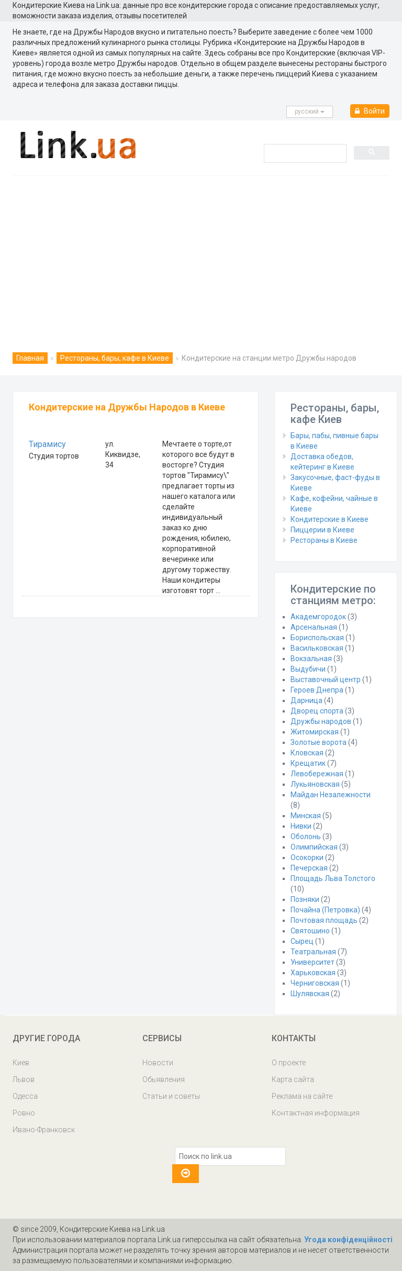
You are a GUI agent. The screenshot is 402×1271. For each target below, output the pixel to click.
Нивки (301, 826)
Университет (312, 962)
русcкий (310, 111)
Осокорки (307, 857)
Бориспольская (317, 637)
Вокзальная (311, 658)
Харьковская (313, 972)
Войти (370, 111)
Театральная (313, 951)
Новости (157, 1062)
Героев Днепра (317, 690)
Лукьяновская (315, 784)
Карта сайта (293, 1079)
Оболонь (306, 836)
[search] (304, 153)
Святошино (310, 931)
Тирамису (47, 444)
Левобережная (317, 774)
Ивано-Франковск (44, 1129)
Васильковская (317, 648)
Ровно (24, 1113)
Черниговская (315, 983)
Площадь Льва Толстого (333, 878)
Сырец (302, 941)
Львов (24, 1079)
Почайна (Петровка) (325, 910)
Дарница (306, 700)
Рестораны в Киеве (324, 540)
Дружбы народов (321, 721)
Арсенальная (314, 627)
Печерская (309, 868)
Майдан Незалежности (331, 794)
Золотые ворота (319, 742)
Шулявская (310, 993)
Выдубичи (308, 669)
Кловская (307, 753)
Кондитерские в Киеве (329, 519)
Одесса (25, 1096)
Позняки (305, 899)
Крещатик (308, 763)
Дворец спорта (317, 711)
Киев (21, 1062)
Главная (30, 358)
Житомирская (315, 732)
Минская (306, 815)
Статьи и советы (171, 1096)
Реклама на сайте (302, 1096)
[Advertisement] (201, 254)
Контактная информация (316, 1113)
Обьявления (163, 1079)
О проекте (289, 1062)
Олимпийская (314, 847)
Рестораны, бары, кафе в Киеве (114, 358)
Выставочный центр (326, 679)
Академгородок (318, 616)
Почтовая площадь (324, 920)
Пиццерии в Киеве (322, 530)
